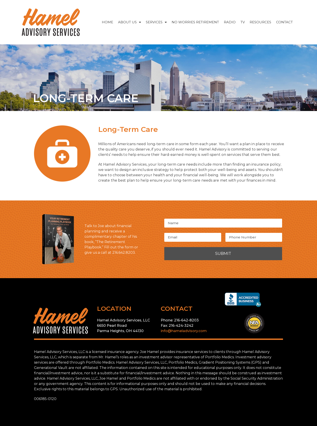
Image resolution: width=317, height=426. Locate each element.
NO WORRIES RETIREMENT (195, 22)
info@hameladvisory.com (184, 331)
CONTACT (284, 22)
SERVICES (156, 22)
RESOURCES (260, 22)
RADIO (230, 22)
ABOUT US (129, 22)
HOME (107, 22)
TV (243, 22)
